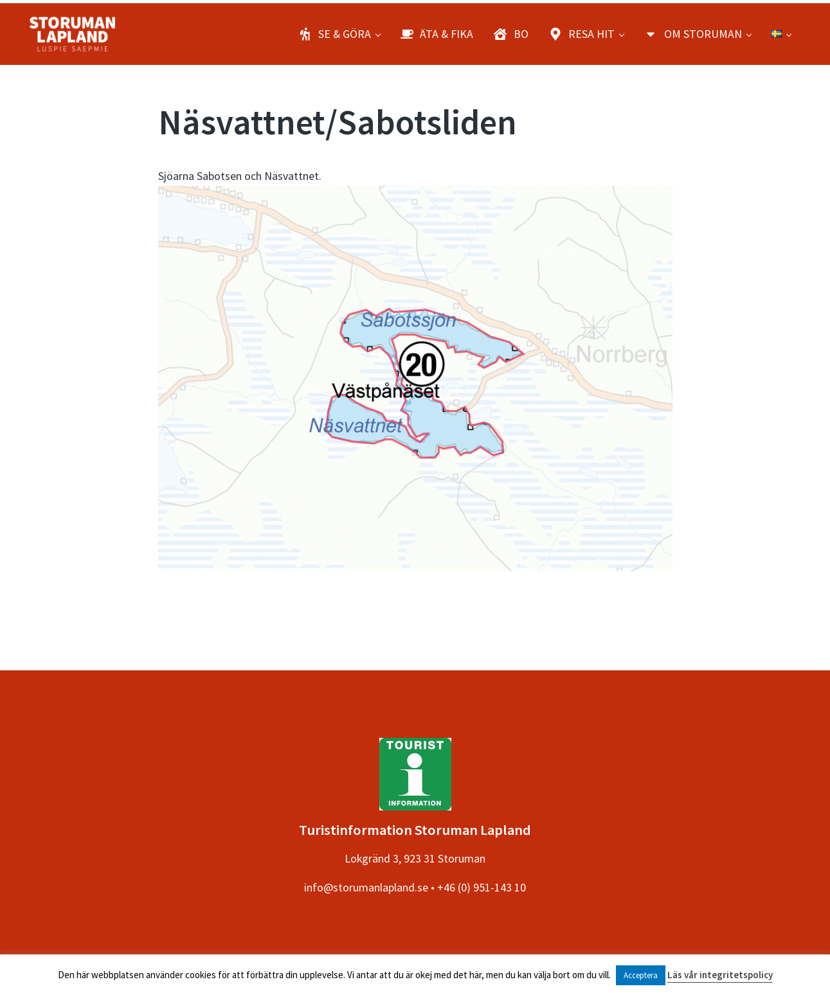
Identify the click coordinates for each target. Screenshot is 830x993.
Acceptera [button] (641, 975)
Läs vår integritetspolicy (720, 975)
